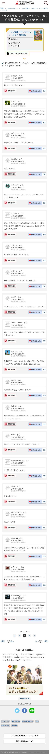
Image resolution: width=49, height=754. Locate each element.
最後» (46, 641)
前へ (10, 641)
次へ (38, 641)
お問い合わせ (5, 725)
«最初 (2, 641)
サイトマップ (5, 721)
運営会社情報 (16, 721)
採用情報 (14, 725)
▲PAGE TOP (24, 698)
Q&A (37, 721)
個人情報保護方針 (27, 721)
